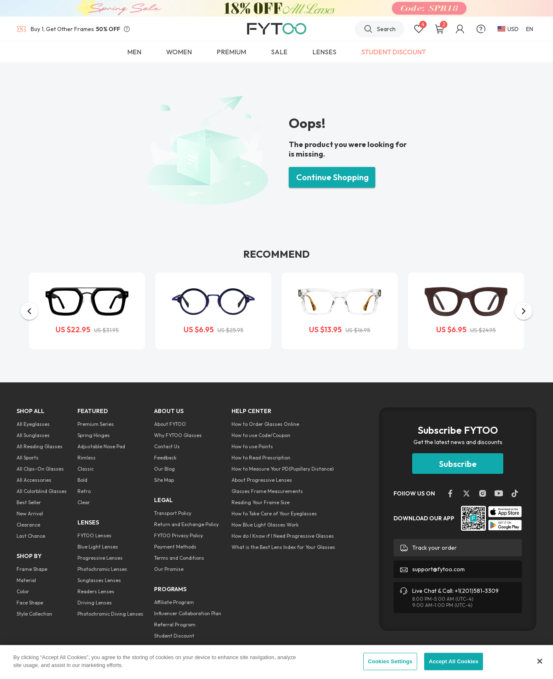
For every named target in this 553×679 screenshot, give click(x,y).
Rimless (86, 457)
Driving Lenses (94, 602)
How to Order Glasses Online (265, 424)
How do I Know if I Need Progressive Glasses (283, 536)
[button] (29, 311)
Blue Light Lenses (97, 547)
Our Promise (169, 569)
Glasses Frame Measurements (267, 491)
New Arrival (30, 513)
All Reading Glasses (40, 446)
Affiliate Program (174, 602)
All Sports (28, 457)
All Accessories (34, 480)
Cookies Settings (390, 661)
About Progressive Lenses (262, 480)
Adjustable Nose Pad (101, 446)
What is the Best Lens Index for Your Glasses (283, 547)
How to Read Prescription (261, 457)
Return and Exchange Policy (186, 524)
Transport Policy (172, 513)
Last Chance (31, 536)
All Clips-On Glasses (40, 469)
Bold (82, 480)
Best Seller (29, 502)
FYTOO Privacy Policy (178, 535)
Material (26, 580)
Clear (83, 502)
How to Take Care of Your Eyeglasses (274, 513)
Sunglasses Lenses (99, 580)
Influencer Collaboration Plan (187, 613)
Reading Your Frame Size (261, 502)
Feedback (165, 457)
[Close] (540, 661)
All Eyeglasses (33, 424)
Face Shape (30, 602)
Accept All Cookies (453, 661)
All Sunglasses (33, 435)
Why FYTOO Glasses (178, 435)
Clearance (28, 525)
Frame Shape (32, 569)
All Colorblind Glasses (42, 491)
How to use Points (252, 446)
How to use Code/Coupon (261, 435)
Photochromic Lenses (102, 569)
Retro (84, 491)
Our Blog (164, 469)
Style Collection (34, 614)
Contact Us (167, 446)
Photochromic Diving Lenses (110, 614)
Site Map (164, 480)
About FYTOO (170, 424)
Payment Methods (175, 547)
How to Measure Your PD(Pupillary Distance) (283, 469)
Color (23, 591)
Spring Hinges (93, 435)
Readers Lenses (95, 591)
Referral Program (175, 624)
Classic (85, 469)
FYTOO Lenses (94, 535)
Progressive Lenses (100, 558)
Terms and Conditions (179, 558)
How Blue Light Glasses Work (265, 525)
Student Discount (174, 636)
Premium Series (95, 424)
